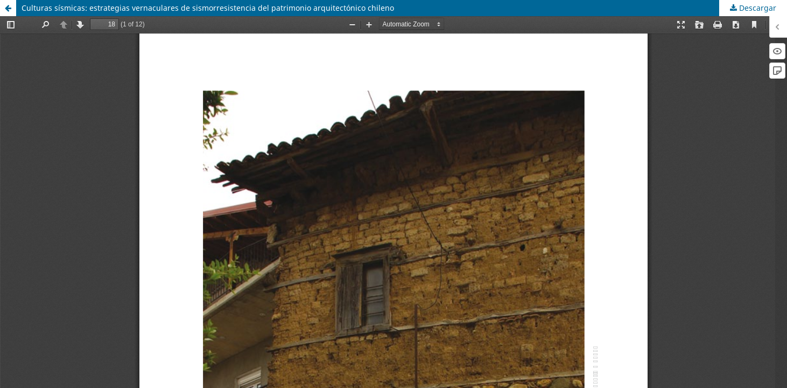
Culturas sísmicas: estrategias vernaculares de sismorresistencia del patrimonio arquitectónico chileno (208, 8)
